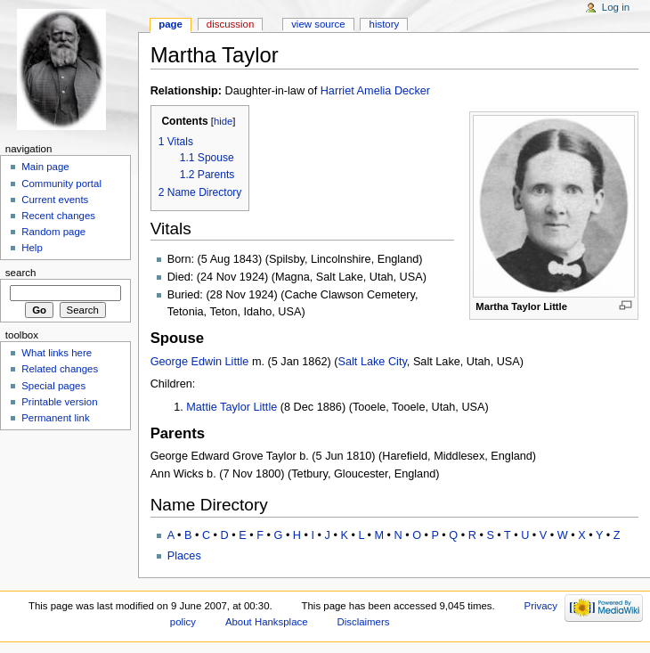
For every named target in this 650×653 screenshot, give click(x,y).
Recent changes (58, 215)
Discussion (230, 24)
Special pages (53, 385)
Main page (45, 166)
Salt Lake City (372, 361)
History (385, 24)
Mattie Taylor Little (231, 407)
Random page (53, 231)
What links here (56, 352)
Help (32, 247)
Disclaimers (363, 621)
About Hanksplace (266, 621)
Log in (616, 7)
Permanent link (55, 417)
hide (223, 121)
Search (21, 272)
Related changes (59, 368)
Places (184, 556)
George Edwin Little (199, 361)
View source (318, 24)
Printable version (59, 401)
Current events (54, 199)
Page (170, 24)
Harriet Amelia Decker (375, 91)
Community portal (61, 183)
